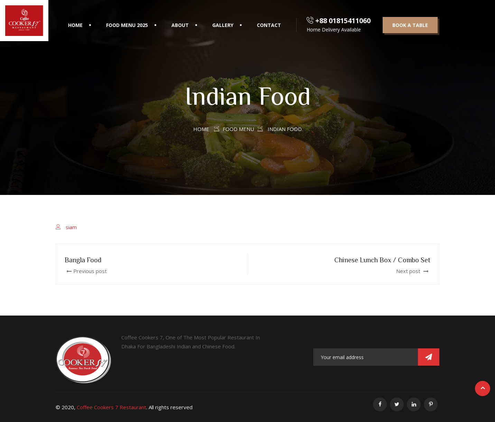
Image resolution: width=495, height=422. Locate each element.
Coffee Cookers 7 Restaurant (111, 407)
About (180, 25)
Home (75, 25)
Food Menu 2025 (127, 25)
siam (71, 227)
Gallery (222, 25)
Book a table (410, 25)
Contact (269, 25)
